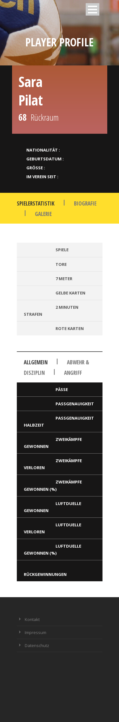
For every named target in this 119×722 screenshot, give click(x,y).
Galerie (43, 214)
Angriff (73, 372)
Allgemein (36, 362)
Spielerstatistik (36, 203)
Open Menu (92, 9)
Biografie (85, 203)
